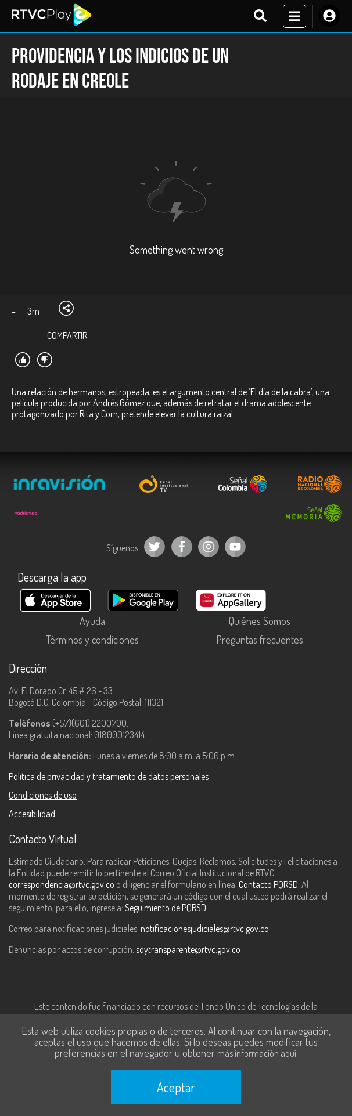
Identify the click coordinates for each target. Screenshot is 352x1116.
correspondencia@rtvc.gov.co (61, 884)
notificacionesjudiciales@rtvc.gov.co (205, 928)
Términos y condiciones (92, 639)
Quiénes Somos (259, 621)
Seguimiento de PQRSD (165, 907)
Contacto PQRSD (268, 884)
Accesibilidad (32, 813)
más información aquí (256, 1053)
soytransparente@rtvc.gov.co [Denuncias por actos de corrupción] (188, 949)
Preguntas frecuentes (259, 639)
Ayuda (92, 621)
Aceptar (176, 1087)
